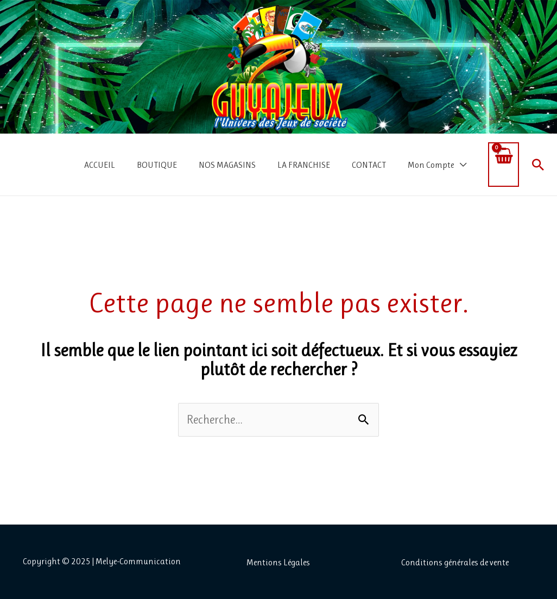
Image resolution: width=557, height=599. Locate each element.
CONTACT (369, 165)
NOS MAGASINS (227, 165)
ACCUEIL (99, 165)
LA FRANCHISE (303, 165)
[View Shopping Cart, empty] (503, 164)
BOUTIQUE (157, 165)
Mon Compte (431, 165)
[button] (538, 164)
